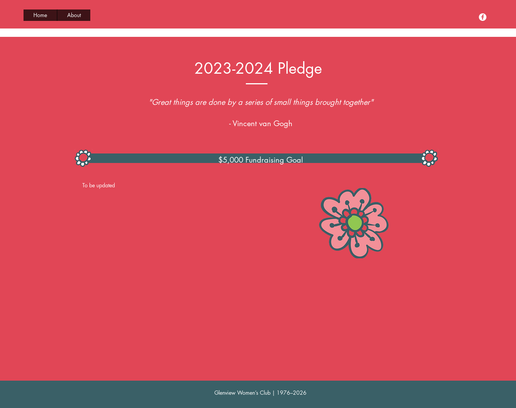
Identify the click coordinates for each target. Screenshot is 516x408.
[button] (73, 15)
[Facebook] (482, 17)
